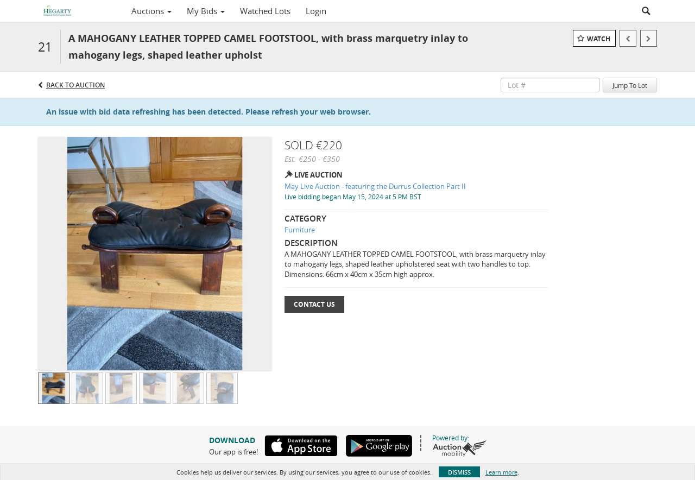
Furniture (300, 230)
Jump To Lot (629, 85)
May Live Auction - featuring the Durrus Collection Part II (375, 186)
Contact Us (314, 304)
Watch (598, 38)
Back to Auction (75, 85)
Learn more (501, 472)
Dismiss (459, 472)
